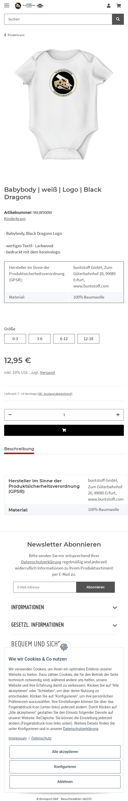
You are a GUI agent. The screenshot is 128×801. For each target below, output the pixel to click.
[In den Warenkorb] (64, 430)
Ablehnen (65, 782)
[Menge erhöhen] (118, 414)
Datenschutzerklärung (41, 562)
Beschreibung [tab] (19, 448)
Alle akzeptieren (65, 752)
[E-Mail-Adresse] (44, 587)
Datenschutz (41, 738)
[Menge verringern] (10, 414)
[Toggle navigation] (6, 3)
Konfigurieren (65, 767)
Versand (47, 372)
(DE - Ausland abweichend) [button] (55, 394)
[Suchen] (58, 19)
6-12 (64, 338)
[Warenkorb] (119, 6)
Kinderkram (15, 218)
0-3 (15, 338)
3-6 (39, 338)
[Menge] (64, 414)
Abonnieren (95, 587)
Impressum (18, 738)
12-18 (88, 338)
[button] (108, 6)
